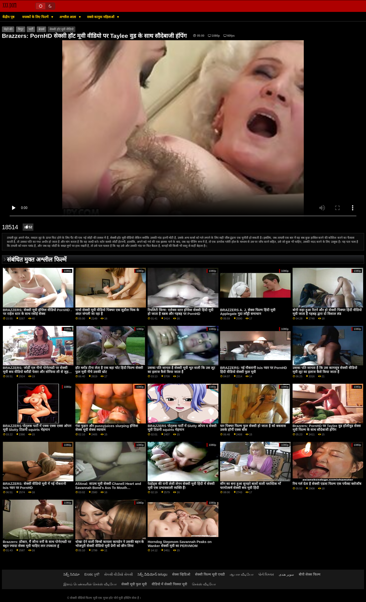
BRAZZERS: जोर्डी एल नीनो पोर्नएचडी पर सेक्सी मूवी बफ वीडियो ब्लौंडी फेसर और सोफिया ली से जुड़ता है (37, 372)
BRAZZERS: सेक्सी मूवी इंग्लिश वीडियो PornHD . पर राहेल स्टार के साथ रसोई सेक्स (37, 312)
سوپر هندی (286, 574)
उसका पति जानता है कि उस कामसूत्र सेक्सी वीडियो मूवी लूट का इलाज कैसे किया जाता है (325, 370)
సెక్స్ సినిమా (71, 574)
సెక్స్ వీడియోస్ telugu (152, 574)
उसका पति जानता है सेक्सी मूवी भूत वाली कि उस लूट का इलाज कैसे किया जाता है (181, 370)
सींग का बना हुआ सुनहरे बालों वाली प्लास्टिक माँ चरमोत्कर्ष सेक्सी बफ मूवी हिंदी (250, 486)
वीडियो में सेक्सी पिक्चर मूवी (169, 584)
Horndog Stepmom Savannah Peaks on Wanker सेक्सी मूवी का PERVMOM (179, 544)
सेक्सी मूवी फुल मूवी (134, 584)
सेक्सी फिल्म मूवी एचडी (210, 574)
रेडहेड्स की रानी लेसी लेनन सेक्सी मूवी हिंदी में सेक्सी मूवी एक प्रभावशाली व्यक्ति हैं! (181, 486)
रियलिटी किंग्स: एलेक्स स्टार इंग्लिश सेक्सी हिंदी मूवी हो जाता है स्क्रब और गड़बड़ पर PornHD (180, 312)
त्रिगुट (20, 29)
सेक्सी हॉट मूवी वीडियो (61, 29)
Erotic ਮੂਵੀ (91, 574)
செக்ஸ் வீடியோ (204, 584)
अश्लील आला (68, 17)
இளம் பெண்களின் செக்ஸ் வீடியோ (90, 584)
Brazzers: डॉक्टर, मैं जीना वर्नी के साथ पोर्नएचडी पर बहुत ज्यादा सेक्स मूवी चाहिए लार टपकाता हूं (37, 544)
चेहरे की (8, 29)
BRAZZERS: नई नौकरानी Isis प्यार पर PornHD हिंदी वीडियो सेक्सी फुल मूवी (253, 370)
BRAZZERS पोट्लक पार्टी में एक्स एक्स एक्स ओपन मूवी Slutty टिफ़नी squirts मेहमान (37, 428)
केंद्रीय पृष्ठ (8, 17)
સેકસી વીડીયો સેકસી (118, 574)
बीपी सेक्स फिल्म (309, 574)
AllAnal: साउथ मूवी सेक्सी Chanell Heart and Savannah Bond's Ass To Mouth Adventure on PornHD (108, 487)
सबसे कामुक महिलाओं (101, 17)
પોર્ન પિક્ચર (266, 574)
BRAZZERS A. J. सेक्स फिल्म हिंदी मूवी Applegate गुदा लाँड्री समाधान (247, 312)
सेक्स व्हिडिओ (181, 574)
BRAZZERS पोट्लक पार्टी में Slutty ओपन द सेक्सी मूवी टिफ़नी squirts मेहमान (182, 428)
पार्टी (31, 29)
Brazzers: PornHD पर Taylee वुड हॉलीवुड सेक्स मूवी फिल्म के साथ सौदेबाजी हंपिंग (327, 428)
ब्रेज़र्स (41, 29)
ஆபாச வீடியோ (241, 574)
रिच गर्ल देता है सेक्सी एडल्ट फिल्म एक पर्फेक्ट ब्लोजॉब (327, 484)
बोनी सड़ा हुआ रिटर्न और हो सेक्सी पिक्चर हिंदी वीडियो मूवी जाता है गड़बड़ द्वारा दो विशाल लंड (327, 312)
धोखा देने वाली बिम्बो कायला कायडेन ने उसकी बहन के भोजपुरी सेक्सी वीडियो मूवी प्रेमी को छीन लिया (109, 544)
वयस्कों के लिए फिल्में (35, 17)
